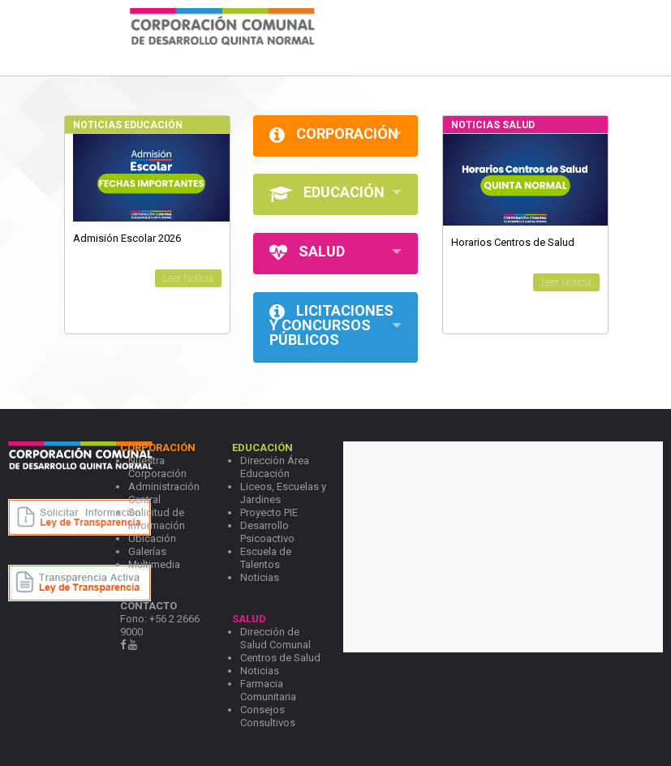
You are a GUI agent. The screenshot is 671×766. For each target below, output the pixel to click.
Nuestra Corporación (157, 467)
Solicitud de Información (156, 518)
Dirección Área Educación (274, 467)
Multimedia (154, 564)
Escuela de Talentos (265, 557)
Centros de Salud (280, 658)
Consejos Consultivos (267, 716)
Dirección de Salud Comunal (275, 638)
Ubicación (152, 538)
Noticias (259, 577)
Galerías (147, 551)
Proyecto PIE (269, 512)
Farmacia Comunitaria (268, 690)
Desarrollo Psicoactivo (267, 531)
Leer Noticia (188, 278)
